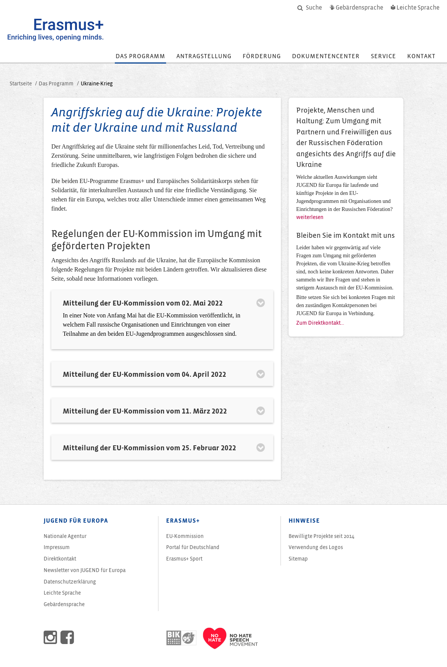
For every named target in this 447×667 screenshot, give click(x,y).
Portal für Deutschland (192, 547)
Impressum (57, 547)
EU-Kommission (185, 536)
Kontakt (421, 56)
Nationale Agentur (65, 536)
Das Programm (140, 56)
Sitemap (298, 559)
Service (383, 56)
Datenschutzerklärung (70, 582)
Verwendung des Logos (316, 547)
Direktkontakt (60, 559)
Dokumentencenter (326, 56)
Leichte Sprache (62, 593)
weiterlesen (309, 217)
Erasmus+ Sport (184, 559)
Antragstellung (204, 56)
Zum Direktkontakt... (320, 323)
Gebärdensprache (64, 604)
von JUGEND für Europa (85, 570)
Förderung (262, 56)
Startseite (21, 84)
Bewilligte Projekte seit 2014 (321, 536)
